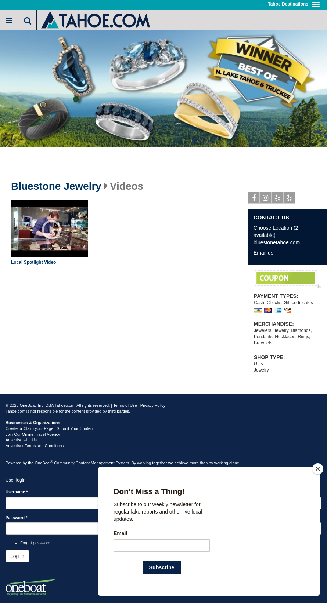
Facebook (254, 199)
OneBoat (44, 463)
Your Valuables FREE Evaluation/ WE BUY (288, 279)
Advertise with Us (21, 440)
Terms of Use (125, 405)
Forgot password (35, 543)
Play (51, 230)
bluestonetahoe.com (277, 242)
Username (17, 492)
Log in (17, 556)
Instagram (266, 199)
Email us (263, 253)
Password (16, 517)
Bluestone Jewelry (56, 186)
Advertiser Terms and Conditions (35, 445)
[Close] (317, 468)
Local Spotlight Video (33, 262)
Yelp (277, 199)
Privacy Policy (152, 405)
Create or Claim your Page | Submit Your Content (50, 428)
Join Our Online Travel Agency (33, 434)
